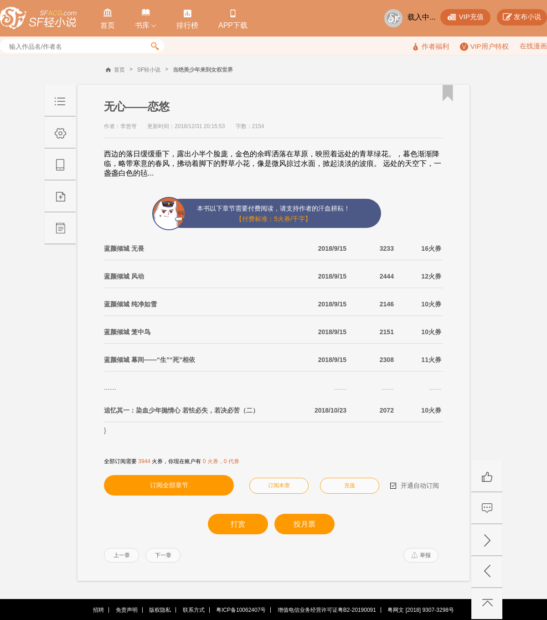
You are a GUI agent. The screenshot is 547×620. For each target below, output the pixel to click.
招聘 (98, 610)
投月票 (304, 524)
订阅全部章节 (169, 485)
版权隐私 (160, 610)
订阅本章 (279, 485)
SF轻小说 (148, 70)
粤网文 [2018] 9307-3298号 (420, 610)
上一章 (122, 555)
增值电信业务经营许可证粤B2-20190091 (327, 610)
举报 (421, 555)
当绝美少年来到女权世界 (203, 70)
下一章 (163, 555)
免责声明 (127, 610)
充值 (349, 485)
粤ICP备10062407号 (241, 610)
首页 (119, 70)
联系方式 (194, 610)
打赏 (238, 524)
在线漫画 (533, 46)
